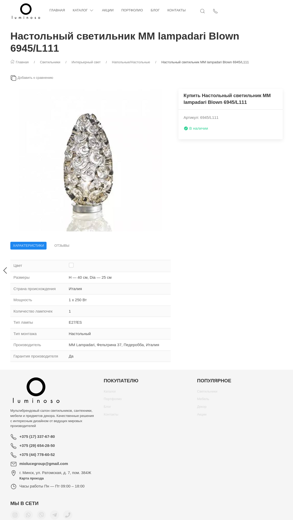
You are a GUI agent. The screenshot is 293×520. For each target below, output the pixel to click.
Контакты (176, 10)
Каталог (83, 10)
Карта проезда (31, 478)
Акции (108, 10)
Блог (155, 10)
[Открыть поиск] (267, 11)
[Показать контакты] (280, 11)
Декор (202, 408)
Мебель (203, 401)
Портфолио (132, 10)
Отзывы (61, 245)
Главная (57, 10)
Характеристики (28, 245)
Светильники (207, 393)
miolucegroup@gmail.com (43, 463)
